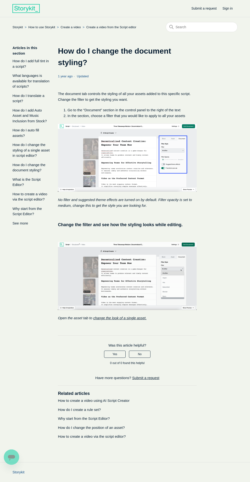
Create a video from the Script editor (111, 27)
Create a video (71, 27)
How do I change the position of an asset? (91, 428)
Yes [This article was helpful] (114, 354)
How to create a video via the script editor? (29, 197)
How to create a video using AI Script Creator (93, 400)
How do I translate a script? (28, 98)
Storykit (17, 27)
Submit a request (204, 8)
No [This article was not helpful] (140, 354)
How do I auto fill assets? (25, 133)
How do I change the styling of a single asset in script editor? (31, 150)
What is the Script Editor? (26, 182)
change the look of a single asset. (120, 318)
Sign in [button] (227, 8)
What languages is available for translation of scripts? (30, 80)
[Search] (201, 27)
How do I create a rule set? (79, 410)
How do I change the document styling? (28, 167)
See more (20, 223)
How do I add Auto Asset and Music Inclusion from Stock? (29, 115)
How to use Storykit (41, 27)
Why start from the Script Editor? (27, 211)
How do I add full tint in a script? (30, 63)
